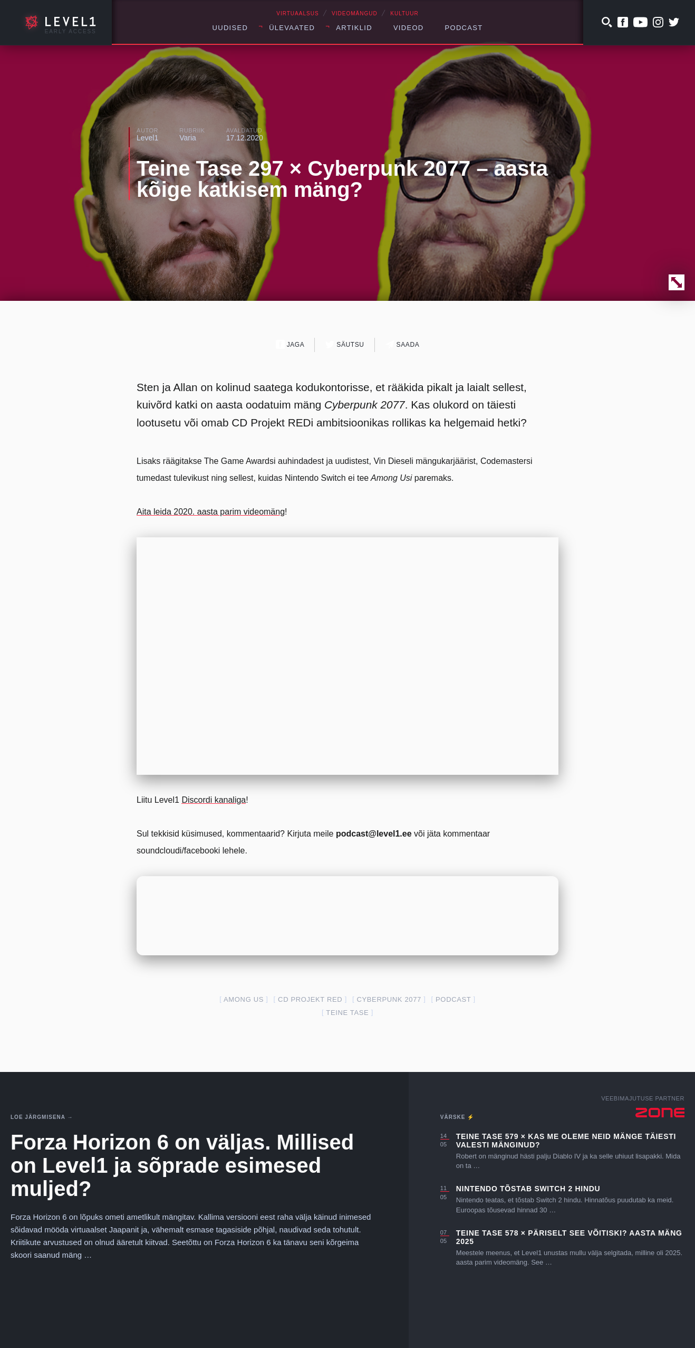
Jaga (290, 344)
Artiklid (354, 28)
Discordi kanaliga (213, 799)
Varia (187, 138)
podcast (453, 999)
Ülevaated (292, 28)
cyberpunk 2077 (388, 999)
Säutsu (344, 344)
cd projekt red (310, 999)
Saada (402, 344)
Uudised (230, 28)
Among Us (244, 999)
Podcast (464, 28)
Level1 (147, 138)
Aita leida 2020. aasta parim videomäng (211, 511)
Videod (408, 28)
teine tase (347, 1013)
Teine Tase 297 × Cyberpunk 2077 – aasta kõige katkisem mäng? (342, 179)
